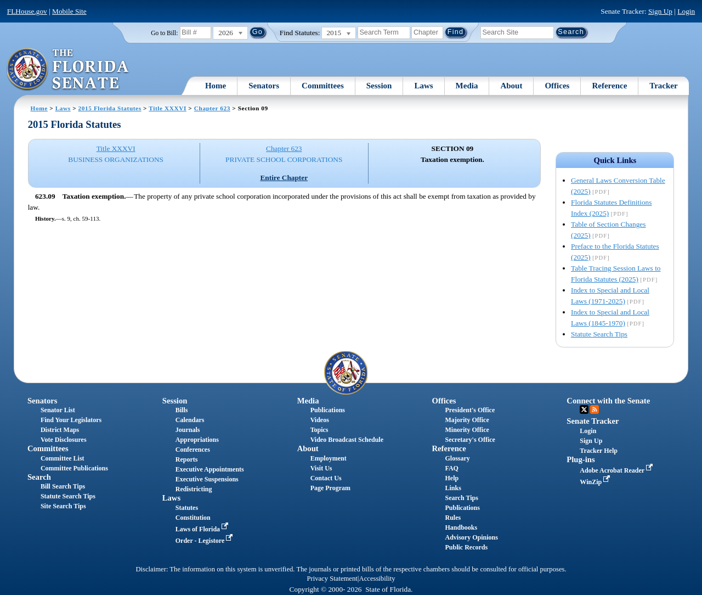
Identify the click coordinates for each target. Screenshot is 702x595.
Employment (328, 458)
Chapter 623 (212, 108)
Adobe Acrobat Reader (617, 470)
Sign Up (660, 11)
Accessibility (377, 578)
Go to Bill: (164, 33)
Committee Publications (74, 468)
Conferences (193, 449)
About (511, 85)
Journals (188, 430)
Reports (187, 459)
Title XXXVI (167, 108)
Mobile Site (69, 11)
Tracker (663, 85)
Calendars (190, 420)
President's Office (470, 410)
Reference (609, 85)
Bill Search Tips (63, 486)
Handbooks (461, 527)
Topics (319, 430)
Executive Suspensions (207, 479)
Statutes (187, 508)
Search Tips (461, 498)
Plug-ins (581, 459)
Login (686, 11)
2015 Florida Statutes (109, 108)
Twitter (584, 409)
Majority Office (467, 420)
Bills (182, 410)
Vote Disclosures (64, 440)
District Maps (60, 430)
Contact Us (326, 478)
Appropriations (197, 440)
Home (215, 85)
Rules (453, 517)
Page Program (330, 488)
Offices (557, 85)
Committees (323, 85)
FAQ (451, 468)
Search (39, 477)
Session (379, 85)
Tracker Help (599, 450)
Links (453, 488)
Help (451, 478)
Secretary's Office (470, 440)
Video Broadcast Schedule (346, 440)
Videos (319, 420)
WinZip (596, 482)
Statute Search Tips (599, 334)
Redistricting (194, 489)
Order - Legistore (205, 541)
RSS (594, 409)
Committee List (62, 458)
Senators (263, 85)
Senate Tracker (593, 421)
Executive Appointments (210, 469)
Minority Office (467, 430)
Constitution (193, 517)
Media (467, 85)
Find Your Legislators (71, 420)
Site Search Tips (63, 506)
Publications (327, 410)
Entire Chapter (284, 177)
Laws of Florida (203, 529)
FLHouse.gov (27, 11)
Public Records (466, 547)
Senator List (58, 410)
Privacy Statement (332, 578)
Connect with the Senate (608, 400)
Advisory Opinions (471, 537)
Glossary (457, 458)
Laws (423, 85)
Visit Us (321, 468)
